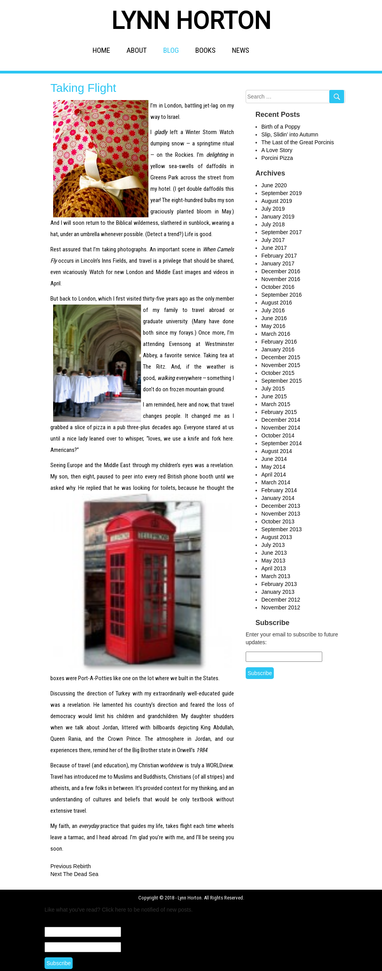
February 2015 (279, 412)
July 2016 (273, 310)
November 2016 (280, 279)
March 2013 (275, 576)
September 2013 (281, 529)
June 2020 (274, 185)
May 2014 (273, 467)
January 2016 (278, 349)
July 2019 (273, 209)
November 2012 (280, 607)
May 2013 (273, 560)
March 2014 (275, 482)
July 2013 (273, 545)
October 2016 (278, 287)
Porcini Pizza (277, 158)
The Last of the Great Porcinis (297, 142)
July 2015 (273, 388)
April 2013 (273, 568)
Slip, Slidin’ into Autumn (289, 134)
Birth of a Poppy (280, 127)
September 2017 (281, 232)
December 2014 (280, 420)
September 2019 (281, 193)
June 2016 (274, 318)
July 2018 (273, 224)
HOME (101, 50)
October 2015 (278, 373)
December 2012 (280, 600)
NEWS (240, 50)
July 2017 (273, 240)
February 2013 (279, 584)
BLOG (171, 50)
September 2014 (281, 443)
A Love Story (276, 150)
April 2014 (273, 474)
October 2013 (278, 521)
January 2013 (278, 592)
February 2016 (279, 342)
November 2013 (280, 514)
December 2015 (280, 357)
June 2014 (274, 459)
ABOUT (137, 50)
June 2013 (274, 553)
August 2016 (276, 302)
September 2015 (281, 381)
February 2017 (279, 256)
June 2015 (274, 396)
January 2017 (278, 263)
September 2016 (281, 295)
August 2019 (276, 201)
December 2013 (280, 506)
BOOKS (205, 50)
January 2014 (278, 498)
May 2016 (273, 326)
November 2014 (280, 428)
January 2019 (278, 216)
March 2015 (275, 404)
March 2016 (275, 334)
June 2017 (274, 248)
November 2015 (280, 365)
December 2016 (280, 271)
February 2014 (279, 490)
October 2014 (278, 435)
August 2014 (276, 451)
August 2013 (276, 537)
